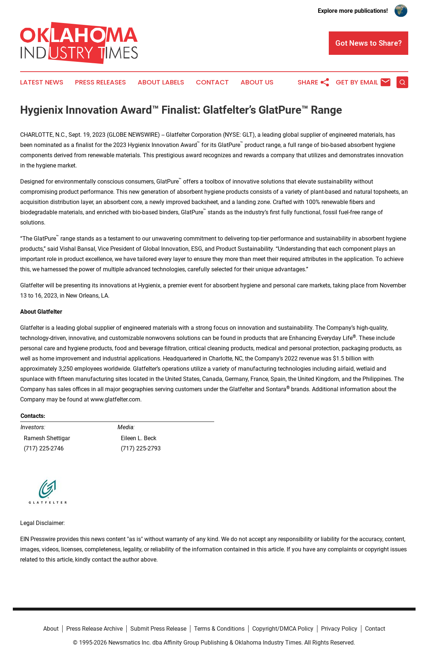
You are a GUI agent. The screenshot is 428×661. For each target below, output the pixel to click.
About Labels (161, 82)
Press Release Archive (94, 628)
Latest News (41, 82)
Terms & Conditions (219, 628)
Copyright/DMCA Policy (282, 628)
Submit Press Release (158, 628)
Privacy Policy (339, 628)
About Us (257, 82)
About (51, 628)
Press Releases (100, 82)
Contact (212, 82)
